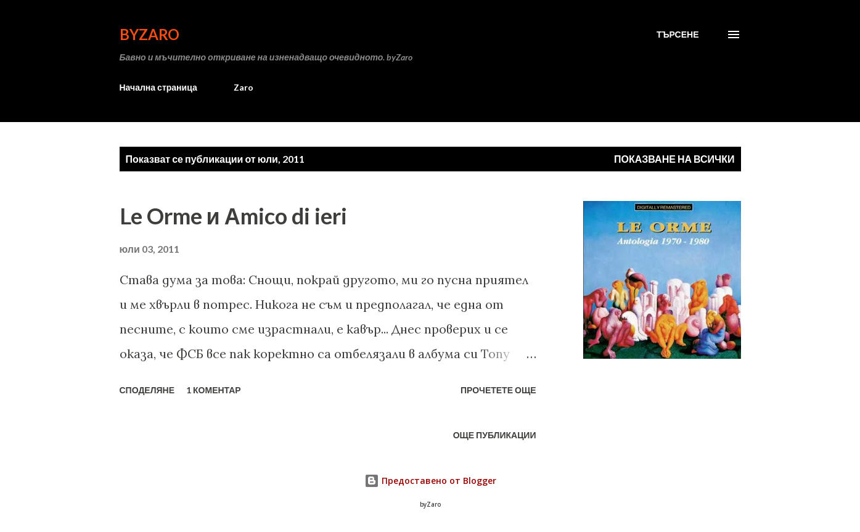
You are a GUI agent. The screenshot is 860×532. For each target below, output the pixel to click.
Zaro (243, 87)
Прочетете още (498, 390)
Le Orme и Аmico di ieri (233, 215)
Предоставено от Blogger (430, 480)
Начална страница (158, 87)
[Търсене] (678, 34)
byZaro (149, 34)
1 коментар (213, 390)
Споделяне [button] (147, 390)
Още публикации (494, 435)
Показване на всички (674, 159)
